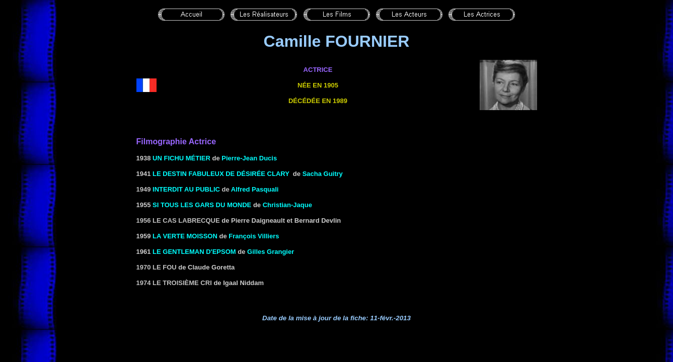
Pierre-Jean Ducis (249, 158)
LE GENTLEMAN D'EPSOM (194, 251)
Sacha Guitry (323, 173)
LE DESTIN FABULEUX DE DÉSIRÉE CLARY (221, 173)
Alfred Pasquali (255, 189)
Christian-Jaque (287, 205)
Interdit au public (186, 189)
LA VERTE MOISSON (185, 236)
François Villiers (254, 236)
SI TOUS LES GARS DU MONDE (202, 205)
